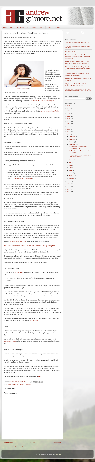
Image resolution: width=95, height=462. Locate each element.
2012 (69, 186)
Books (49, 27)
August (71, 160)
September (72, 144)
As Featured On (22, 27)
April (70, 170)
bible (9, 384)
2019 (69, 124)
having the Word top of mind (50, 111)
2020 (69, 121)
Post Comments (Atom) (19, 447)
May (70, 167)
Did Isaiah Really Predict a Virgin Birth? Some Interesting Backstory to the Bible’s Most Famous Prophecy (77, 68)
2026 (69, 105)
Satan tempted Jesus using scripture (43, 101)
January (71, 178)
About (12, 27)
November (72, 139)
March (71, 173)
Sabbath (22, 384)
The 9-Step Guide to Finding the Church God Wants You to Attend (77, 74)
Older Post (56, 443)
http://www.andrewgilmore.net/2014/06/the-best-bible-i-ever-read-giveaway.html (29, 246)
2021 (69, 119)
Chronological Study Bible (18, 242)
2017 (69, 129)
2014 (69, 181)
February (72, 175)
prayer (17, 384)
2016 (69, 131)
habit (13, 384)
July (70, 162)
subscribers (18, 272)
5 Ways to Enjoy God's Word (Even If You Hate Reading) (80, 155)
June (70, 165)
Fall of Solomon (70, 51)
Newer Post (8, 443)
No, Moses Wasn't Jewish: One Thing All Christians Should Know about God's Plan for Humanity (77, 56)
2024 (69, 111)
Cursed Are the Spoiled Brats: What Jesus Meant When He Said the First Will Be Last (78, 89)
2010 (69, 192)
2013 (69, 184)
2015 (69, 134)
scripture (28, 384)
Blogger (58, 454)
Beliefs (41, 27)
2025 (69, 108)
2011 (69, 189)
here (39, 376)
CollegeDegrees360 (22, 88)
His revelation (33, 320)
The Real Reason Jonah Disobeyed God (77, 42)
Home (5, 27)
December (72, 136)
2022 (69, 116)
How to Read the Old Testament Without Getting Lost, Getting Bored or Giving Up (77, 62)
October (71, 142)
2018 (69, 126)
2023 (69, 113)
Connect (33, 27)
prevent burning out (10, 341)
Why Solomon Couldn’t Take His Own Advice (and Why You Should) (76, 84)
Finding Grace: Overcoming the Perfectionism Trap (78, 147)
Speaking (57, 27)
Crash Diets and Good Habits (22, 178)
